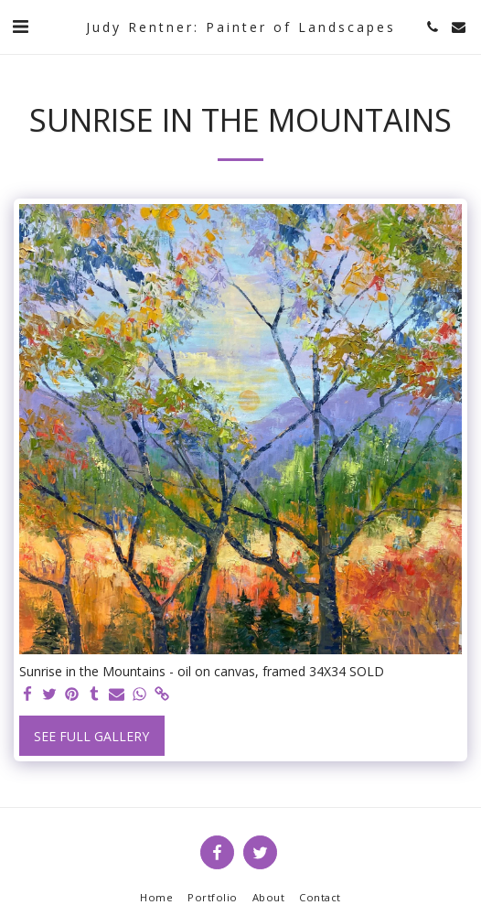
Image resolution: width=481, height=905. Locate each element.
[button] (20, 26)
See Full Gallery (91, 736)
